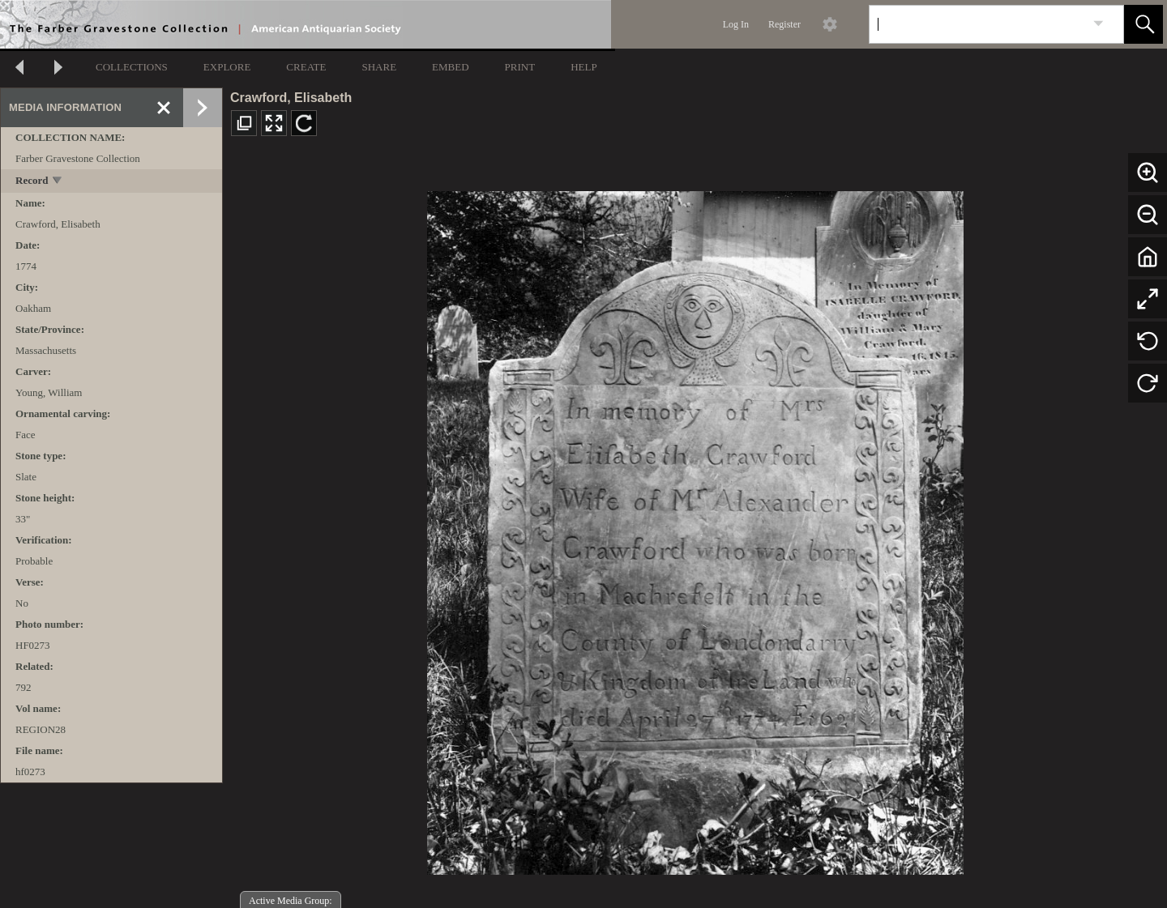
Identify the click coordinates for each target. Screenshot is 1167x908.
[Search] (977, 24)
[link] (1098, 24)
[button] (1143, 24)
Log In (736, 24)
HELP (584, 67)
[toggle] (58, 182)
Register (784, 24)
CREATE (306, 67)
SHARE (378, 67)
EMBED (450, 67)
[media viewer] (695, 528)
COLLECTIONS (132, 67)
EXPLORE (227, 67)
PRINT (520, 67)
